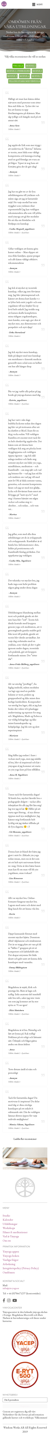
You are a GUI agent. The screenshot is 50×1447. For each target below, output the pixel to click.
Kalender (8, 1219)
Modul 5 (36, 76)
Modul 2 (37, 71)
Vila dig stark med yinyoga (24, 81)
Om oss (7, 1240)
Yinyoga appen (11, 1251)
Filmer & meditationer (15, 1232)
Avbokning (9, 1264)
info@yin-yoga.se (11, 1288)
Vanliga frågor (10, 1260)
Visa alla (18, 65)
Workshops (9, 1228)
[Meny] (37, 4)
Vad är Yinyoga (11, 1236)
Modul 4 (24, 76)
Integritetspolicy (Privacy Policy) (21, 1268)
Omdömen (9, 1272)
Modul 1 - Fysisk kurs (18, 71)
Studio (6, 1215)
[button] (25, 1406)
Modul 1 (31, 65)
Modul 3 (12, 76)
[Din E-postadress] (25, 1400)
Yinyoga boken (11, 1256)
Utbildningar (10, 1224)
